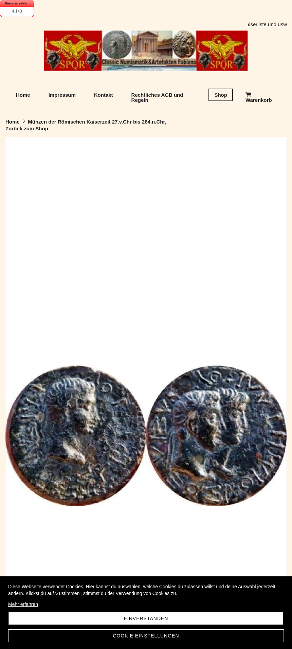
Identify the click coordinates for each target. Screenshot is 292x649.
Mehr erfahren (23, 604)
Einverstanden (146, 618)
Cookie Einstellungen (146, 635)
